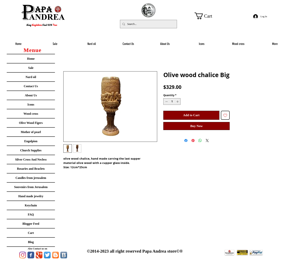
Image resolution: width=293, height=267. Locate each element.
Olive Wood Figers (31, 122)
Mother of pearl (31, 132)
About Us (31, 95)
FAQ (31, 214)
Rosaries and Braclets (31, 168)
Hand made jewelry (30, 196)
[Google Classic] (39, 255)
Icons (30, 104)
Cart (31, 232)
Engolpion (30, 141)
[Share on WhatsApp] (200, 140)
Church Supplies (30, 150)
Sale (30, 67)
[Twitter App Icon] (47, 255)
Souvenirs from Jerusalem (30, 187)
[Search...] (148, 24)
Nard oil (31, 77)
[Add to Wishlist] (225, 115)
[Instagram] (22, 255)
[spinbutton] (172, 101)
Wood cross (31, 113)
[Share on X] (207, 140)
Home (31, 58)
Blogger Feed (30, 223)
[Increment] (178, 101)
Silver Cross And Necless (31, 159)
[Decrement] (166, 101)
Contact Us (31, 86)
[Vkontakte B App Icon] (63, 255)
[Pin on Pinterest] (193, 140)
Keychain (31, 205)
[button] (207, 16)
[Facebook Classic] (30, 255)
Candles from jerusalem (31, 177)
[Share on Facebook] (186, 140)
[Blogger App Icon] (55, 255)
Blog (31, 242)
